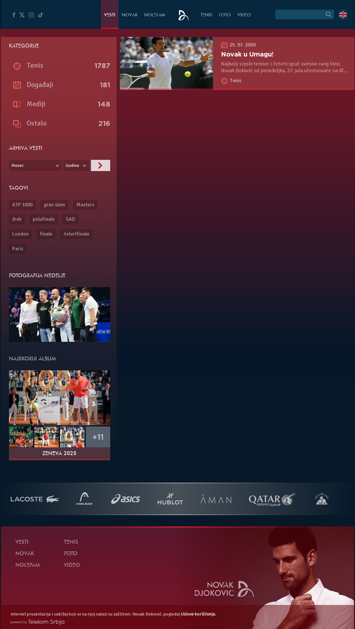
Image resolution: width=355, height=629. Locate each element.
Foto (225, 15)
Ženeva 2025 (59, 453)
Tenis (206, 15)
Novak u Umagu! (247, 54)
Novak (130, 15)
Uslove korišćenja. (198, 614)
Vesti (109, 15)
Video (244, 15)
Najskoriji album (32, 359)
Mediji (36, 103)
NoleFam (154, 15)
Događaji (40, 84)
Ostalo (37, 123)
